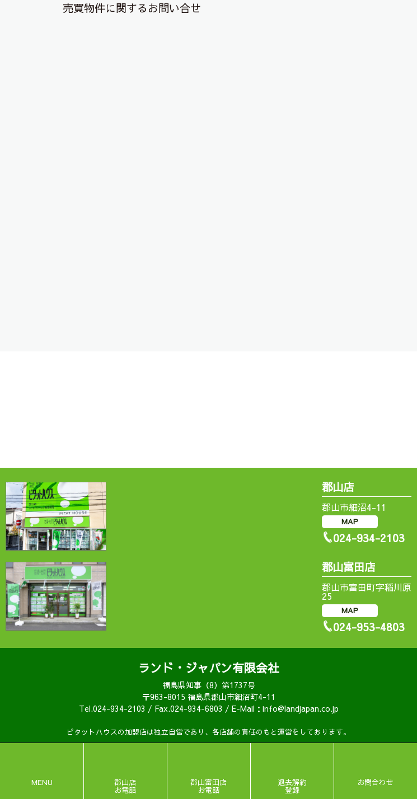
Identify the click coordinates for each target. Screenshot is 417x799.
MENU (42, 782)
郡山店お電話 (125, 786)
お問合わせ (375, 782)
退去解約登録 (292, 786)
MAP (349, 521)
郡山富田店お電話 (208, 786)
